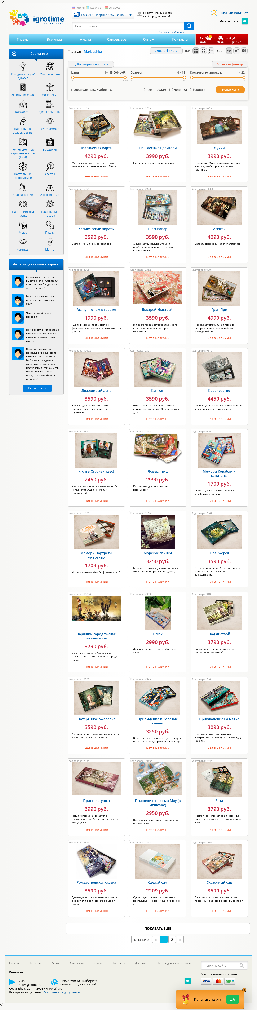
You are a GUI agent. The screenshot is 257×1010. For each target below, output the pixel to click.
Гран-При (219, 313)
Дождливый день (96, 394)
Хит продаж (157, 94)
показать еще (158, 932)
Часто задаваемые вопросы (174, 966)
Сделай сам (158, 886)
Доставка (140, 966)
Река (219, 804)
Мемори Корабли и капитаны (219, 477)
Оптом (148, 39)
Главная (24, 39)
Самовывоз (117, 39)
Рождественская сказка (96, 886)
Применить (231, 95)
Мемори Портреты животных (96, 558)
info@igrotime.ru (29, 988)
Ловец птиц (158, 475)
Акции (85, 39)
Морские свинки (158, 556)
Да (232, 999)
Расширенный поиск (171, 32)
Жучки (219, 151)
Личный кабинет (233, 13)
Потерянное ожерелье (96, 722)
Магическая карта (96, 151)
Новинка (180, 94)
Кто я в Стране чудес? (96, 475)
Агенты (219, 232)
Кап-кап (157, 394)
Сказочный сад (219, 886)
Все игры (54, 39)
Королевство (219, 394)
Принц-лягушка (96, 804)
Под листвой (219, 637)
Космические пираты (96, 232)
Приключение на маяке (219, 722)
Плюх (158, 637)
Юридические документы (61, 996)
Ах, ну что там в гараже (96, 313)
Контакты (180, 39)
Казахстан (96, 7)
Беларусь (114, 7)
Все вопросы (37, 388)
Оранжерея (219, 556)
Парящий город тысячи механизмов (96, 639)
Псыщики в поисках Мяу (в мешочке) (158, 806)
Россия (80, 7)
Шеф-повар (157, 232)
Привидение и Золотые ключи (158, 724)
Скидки (200, 94)
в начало (141, 943)
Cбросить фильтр (230, 64)
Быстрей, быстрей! (157, 313)
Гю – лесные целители (158, 151)
